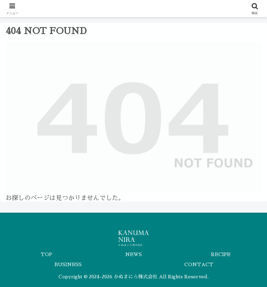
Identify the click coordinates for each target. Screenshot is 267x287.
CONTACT (198, 264)
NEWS (133, 254)
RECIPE (220, 254)
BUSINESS (68, 264)
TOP (46, 254)
